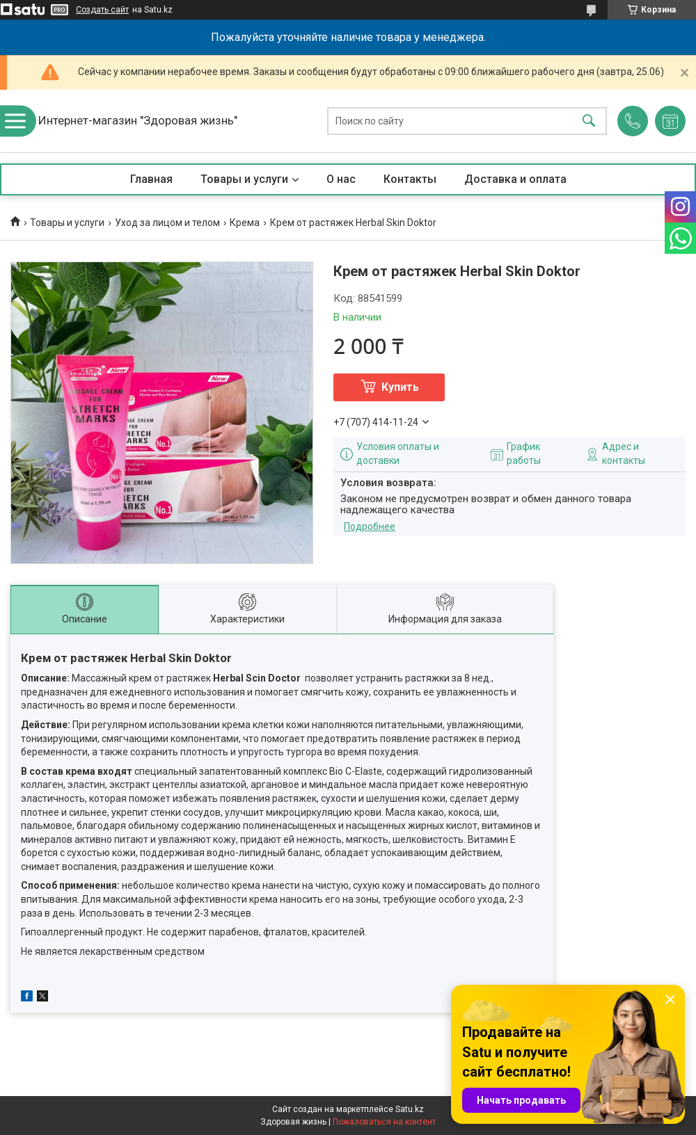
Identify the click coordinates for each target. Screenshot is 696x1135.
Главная (151, 179)
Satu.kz (409, 1109)
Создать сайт (102, 10)
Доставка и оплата (515, 179)
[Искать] (589, 121)
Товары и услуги (244, 179)
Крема (245, 222)
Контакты (409, 179)
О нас (341, 179)
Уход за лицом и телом (167, 222)
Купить (400, 387)
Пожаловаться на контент (384, 1122)
